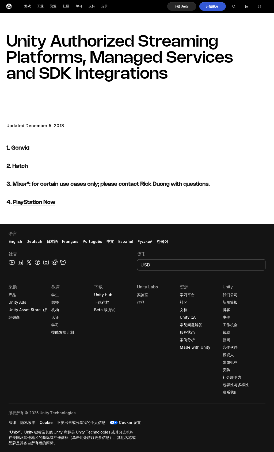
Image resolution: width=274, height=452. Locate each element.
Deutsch (34, 241)
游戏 (27, 6)
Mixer (20, 184)
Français (70, 241)
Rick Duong (154, 184)
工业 (40, 6)
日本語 (52, 241)
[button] (181, 6)
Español (125, 241)
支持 (92, 6)
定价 (104, 6)
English (15, 241)
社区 (66, 6)
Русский (145, 241)
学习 (79, 6)
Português (92, 241)
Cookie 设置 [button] (130, 422)
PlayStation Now (34, 202)
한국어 (162, 241)
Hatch (20, 166)
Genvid (20, 148)
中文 (110, 241)
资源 (53, 6)
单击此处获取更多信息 (91, 437)
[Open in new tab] (44, 310)
